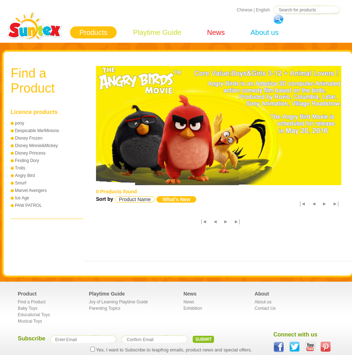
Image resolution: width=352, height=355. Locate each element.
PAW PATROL (28, 205)
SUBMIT (203, 339)
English (263, 9)
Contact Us (265, 308)
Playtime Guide (157, 32)
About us (264, 32)
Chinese (244, 9)
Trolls (20, 168)
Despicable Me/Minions (37, 130)
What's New (176, 199)
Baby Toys (27, 308)
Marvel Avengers (31, 190)
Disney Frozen (28, 138)
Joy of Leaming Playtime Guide (118, 301)
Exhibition (192, 308)
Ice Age (22, 197)
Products (93, 32)
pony (19, 123)
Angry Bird (25, 175)
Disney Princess (30, 153)
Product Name (134, 199)
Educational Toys (34, 314)
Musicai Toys (30, 321)
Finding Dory (27, 160)
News (216, 32)
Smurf (20, 183)
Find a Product (32, 301)
